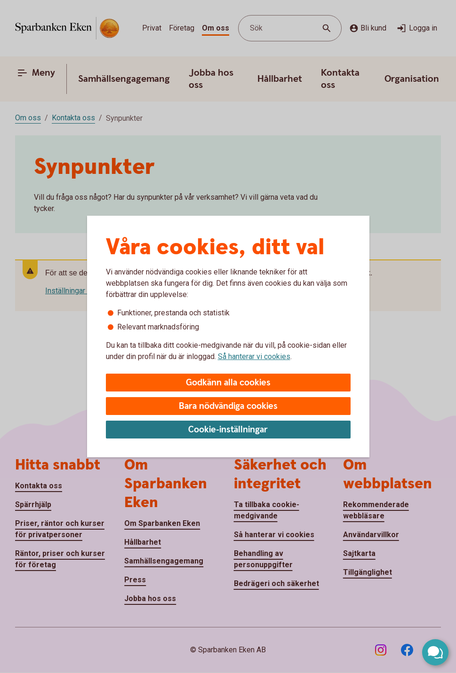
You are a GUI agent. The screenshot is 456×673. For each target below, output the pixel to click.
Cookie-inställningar (228, 430)
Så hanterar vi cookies (254, 356)
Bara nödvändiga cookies (228, 406)
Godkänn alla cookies (228, 383)
